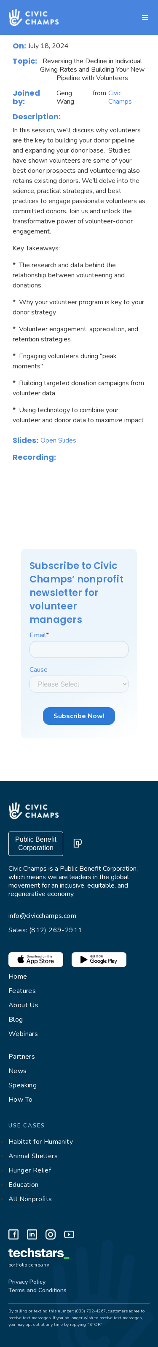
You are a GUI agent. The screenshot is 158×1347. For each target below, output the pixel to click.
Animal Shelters (33, 1156)
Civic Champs (120, 97)
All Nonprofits (30, 1199)
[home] (29, 17)
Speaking (22, 1085)
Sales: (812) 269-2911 (45, 930)
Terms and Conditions (37, 1290)
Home (17, 976)
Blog (15, 1019)
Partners (21, 1056)
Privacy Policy (27, 1282)
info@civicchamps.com (42, 915)
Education (23, 1184)
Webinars (23, 1033)
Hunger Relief (29, 1170)
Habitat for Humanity (40, 1141)
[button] (145, 17)
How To (20, 1099)
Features (22, 990)
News (17, 1071)
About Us (23, 1005)
